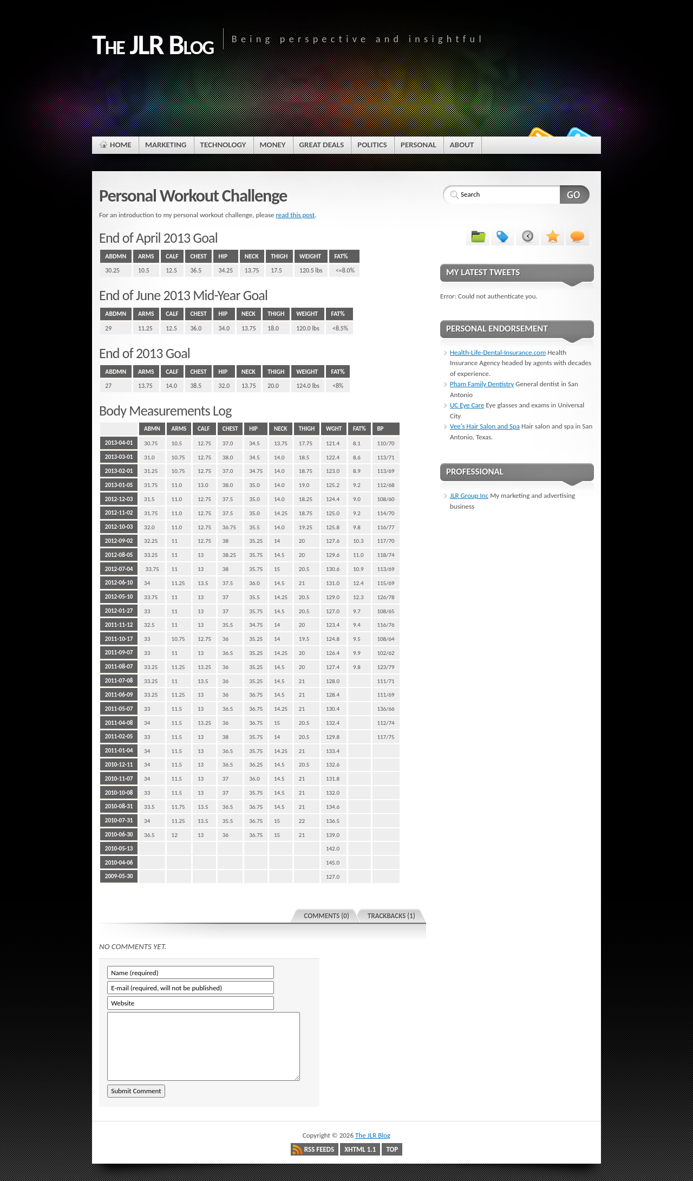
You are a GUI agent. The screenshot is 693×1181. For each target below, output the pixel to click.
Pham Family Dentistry (482, 384)
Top (392, 1149)
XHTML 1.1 (360, 1149)
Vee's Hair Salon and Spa (485, 426)
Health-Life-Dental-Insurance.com (498, 352)
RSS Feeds (319, 1149)
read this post (295, 215)
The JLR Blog (372, 1135)
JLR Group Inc (469, 495)
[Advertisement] (346, 90)
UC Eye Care (467, 405)
